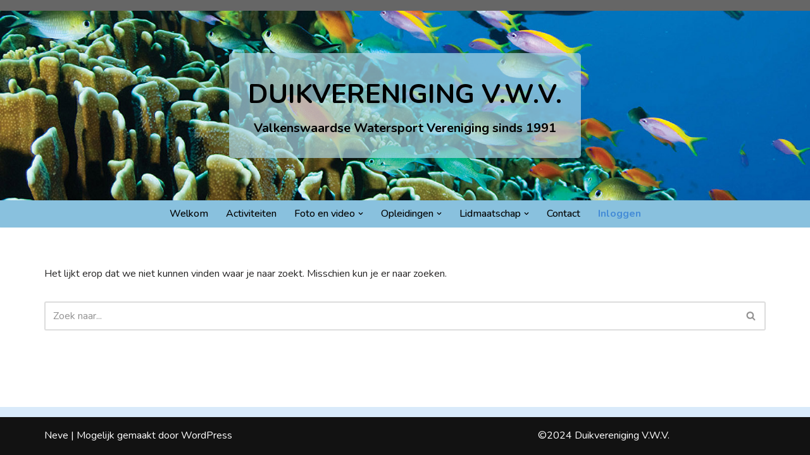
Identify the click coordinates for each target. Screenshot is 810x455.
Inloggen (619, 214)
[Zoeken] (390, 316)
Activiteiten (251, 214)
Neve (56, 435)
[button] (360, 213)
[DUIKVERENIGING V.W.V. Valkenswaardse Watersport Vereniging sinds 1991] (405, 105)
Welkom (189, 214)
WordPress (206, 435)
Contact (563, 214)
